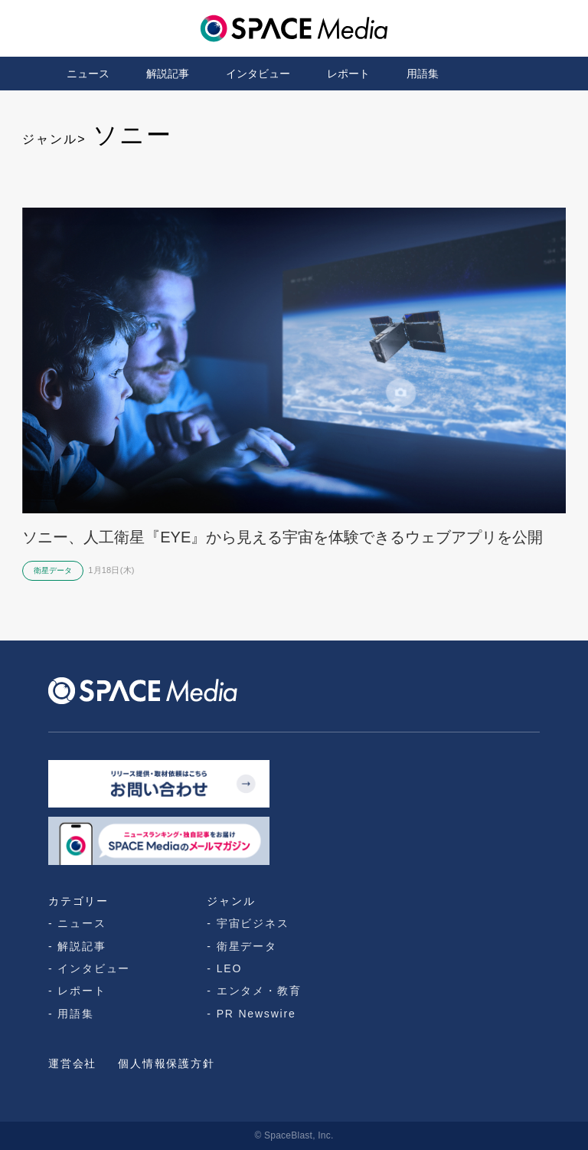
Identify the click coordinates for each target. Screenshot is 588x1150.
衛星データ (247, 946)
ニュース (88, 73)
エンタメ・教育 (259, 991)
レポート (348, 73)
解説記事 (167, 73)
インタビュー (258, 73)
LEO (229, 968)
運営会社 (72, 1063)
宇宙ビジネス (253, 923)
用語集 (423, 73)
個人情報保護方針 (166, 1063)
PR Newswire (256, 1013)
